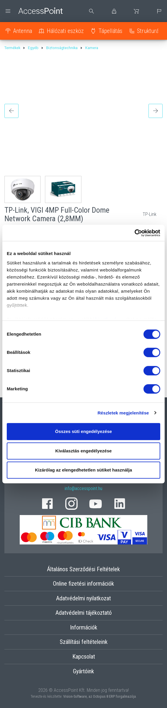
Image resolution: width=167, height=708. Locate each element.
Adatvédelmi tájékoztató (84, 612)
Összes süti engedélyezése (83, 431)
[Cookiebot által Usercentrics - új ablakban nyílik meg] (134, 233)
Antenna (22, 30)
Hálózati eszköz (65, 30)
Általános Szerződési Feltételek (83, 569)
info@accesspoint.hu (83, 488)
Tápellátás (110, 30)
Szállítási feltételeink (84, 641)
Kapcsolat (83, 656)
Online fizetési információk (83, 583)
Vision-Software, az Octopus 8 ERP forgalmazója (99, 696)
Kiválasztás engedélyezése (83, 450)
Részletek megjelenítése (123, 412)
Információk (83, 627)
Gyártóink (83, 671)
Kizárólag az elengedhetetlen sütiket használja (83, 469)
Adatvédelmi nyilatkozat (83, 598)
